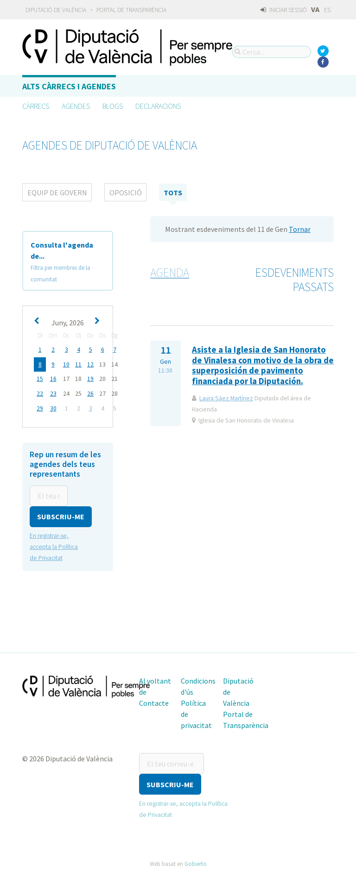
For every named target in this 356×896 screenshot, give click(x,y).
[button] (61, 514)
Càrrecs (35, 106)
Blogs (112, 106)
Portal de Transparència (131, 10)
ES (327, 10)
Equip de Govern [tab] (57, 192)
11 (78, 364)
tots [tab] (173, 192)
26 (90, 393)
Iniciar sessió (283, 10)
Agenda (169, 272)
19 (90, 378)
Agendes (76, 106)
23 (53, 393)
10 (66, 364)
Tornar (300, 229)
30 (53, 407)
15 (40, 378)
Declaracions (158, 106)
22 (40, 393)
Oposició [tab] (125, 192)
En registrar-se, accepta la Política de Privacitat (54, 544)
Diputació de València (55, 10)
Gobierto (195, 861)
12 (90, 364)
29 (40, 407)
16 (53, 378)
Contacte (154, 700)
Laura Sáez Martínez (226, 398)
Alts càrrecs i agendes (69, 86)
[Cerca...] (271, 52)
